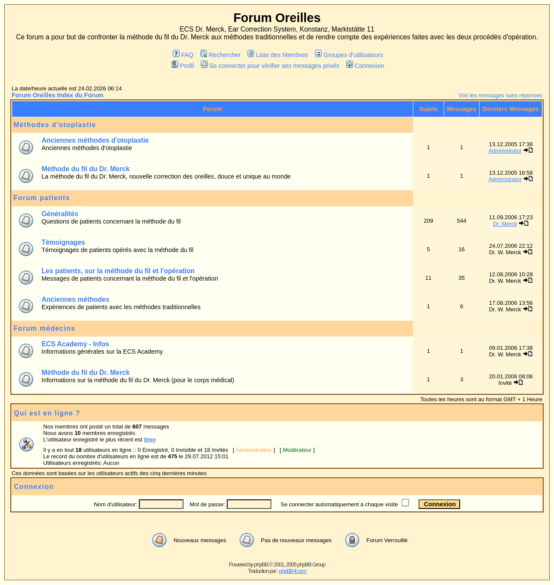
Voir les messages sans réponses (500, 95)
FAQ (183, 54)
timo (149, 439)
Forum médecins (44, 328)
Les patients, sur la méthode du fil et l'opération (118, 271)
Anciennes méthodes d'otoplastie (95, 140)
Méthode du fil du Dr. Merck (86, 169)
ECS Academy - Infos (75, 344)
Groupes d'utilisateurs (349, 54)
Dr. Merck (505, 224)
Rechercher (220, 54)
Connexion (365, 65)
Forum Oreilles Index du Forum (57, 95)
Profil (182, 65)
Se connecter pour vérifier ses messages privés (270, 65)
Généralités (60, 213)
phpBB (261, 564)
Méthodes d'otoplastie (54, 124)
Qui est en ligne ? (47, 413)
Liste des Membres (278, 54)
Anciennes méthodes (76, 299)
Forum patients (41, 197)
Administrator (505, 150)
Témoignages (63, 242)
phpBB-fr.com (292, 571)
